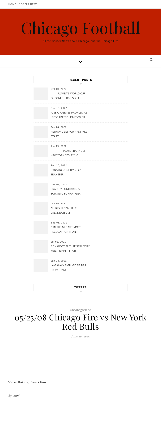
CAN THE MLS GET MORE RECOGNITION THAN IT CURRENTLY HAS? (66, 229)
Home (12, 4)
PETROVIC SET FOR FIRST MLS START (69, 134)
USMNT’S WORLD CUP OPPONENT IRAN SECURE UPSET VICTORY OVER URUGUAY (68, 96)
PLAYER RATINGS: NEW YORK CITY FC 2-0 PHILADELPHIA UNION (68, 153)
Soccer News (28, 4)
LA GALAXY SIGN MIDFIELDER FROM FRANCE (68, 267)
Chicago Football (80, 27)
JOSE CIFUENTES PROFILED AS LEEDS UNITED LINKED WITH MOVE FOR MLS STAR (69, 115)
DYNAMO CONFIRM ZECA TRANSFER (66, 172)
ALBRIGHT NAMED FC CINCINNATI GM (64, 210)
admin (17, 395)
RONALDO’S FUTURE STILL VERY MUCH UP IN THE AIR (70, 248)
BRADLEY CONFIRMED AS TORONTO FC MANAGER (66, 191)
